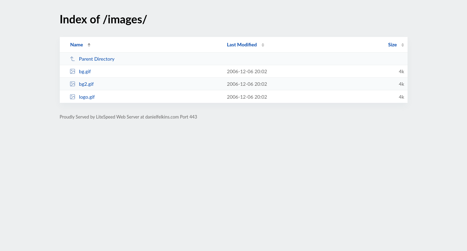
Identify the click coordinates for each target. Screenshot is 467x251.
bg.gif (80, 71)
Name (76, 44)
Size (392, 44)
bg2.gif (82, 84)
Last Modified (242, 44)
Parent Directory (92, 59)
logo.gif (82, 97)
